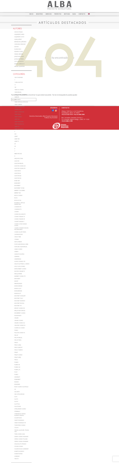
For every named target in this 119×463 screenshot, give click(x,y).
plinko (16, 362)
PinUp (16, 352)
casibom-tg (17, 209)
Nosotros (39, 14)
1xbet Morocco (19, 124)
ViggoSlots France (20, 444)
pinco (16, 342)
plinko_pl (17, 369)
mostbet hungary (20, 296)
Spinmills (17, 411)
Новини (16, 456)
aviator (16, 161)
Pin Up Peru (17, 340)
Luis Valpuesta (19, 61)
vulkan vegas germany (21, 449)
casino (16, 211)
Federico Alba (18, 51)
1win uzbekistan (19, 107)
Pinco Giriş (17, 345)
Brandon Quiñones (20, 42)
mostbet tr (17, 305)
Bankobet (17, 183)
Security (17, 392)
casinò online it (19, 221)
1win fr (16, 97)
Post (15, 372)
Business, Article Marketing (19, 203)
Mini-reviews (18, 283)
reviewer (17, 384)
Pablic (16, 330)
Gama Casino (18, 249)
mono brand (18, 286)
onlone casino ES (19, 325)
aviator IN (17, 171)
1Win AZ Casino (19, 89)
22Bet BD (17, 139)
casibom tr (17, 207)
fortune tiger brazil (20, 246)
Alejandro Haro (19, 34)
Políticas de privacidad (50, 118)
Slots (16, 399)
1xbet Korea (18, 116)
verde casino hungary (21, 436)
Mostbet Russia (19, 303)
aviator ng (17, 178)
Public (16, 374)
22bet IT (16, 141)
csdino (16, 239)
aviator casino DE (20, 166)
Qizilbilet (17, 377)
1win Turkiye (18, 104)
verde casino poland (21, 439)
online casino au (19, 323)
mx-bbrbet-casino (19, 313)
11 (15, 85)
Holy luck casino (19, 266)
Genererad (17, 259)
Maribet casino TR (19, 276)
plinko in (17, 364)
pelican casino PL (19, 332)
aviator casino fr (19, 168)
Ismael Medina (18, 54)
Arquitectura (18, 158)
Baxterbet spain (19, 188)
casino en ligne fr (19, 214)
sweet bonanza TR (20, 423)
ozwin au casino (19, 328)
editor (16, 46)
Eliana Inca (17, 49)
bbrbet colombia (19, 190)
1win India (17, 99)
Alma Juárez (18, 39)
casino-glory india (20, 232)
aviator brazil (18, 163)
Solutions (17, 406)
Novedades (17, 315)
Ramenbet (17, 379)
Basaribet (17, 185)
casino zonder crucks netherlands (21, 228)
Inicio (31, 14)
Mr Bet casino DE (19, 308)
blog (15, 198)
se (15, 389)
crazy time (17, 237)
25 (15, 144)
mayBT (16, 281)
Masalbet (17, 278)
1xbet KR (16, 119)
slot (15, 396)
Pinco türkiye (18, 350)
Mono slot (17, 288)
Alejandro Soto (19, 37)
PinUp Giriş (17, 357)
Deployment (18, 242)
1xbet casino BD (19, 112)
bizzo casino (18, 195)
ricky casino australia (21, 387)
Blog (74, 14)
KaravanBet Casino (20, 269)
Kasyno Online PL (19, 271)
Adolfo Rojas (18, 32)
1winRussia (17, 109)
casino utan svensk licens (20, 224)
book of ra (17, 200)
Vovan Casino (18, 446)
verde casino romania (21, 441)
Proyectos (57, 14)
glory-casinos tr (19, 261)
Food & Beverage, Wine (21, 244)
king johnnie (18, 274)
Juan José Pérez (19, 59)
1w (15, 87)
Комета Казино (19, 451)
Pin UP (16, 335)
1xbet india (17, 114)
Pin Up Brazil (18, 337)
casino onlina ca (19, 216)
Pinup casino (18, 355)
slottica (17, 404)
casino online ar (19, 219)
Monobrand (18, 291)
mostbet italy (18, 298)
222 (15, 134)
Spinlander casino (20, 409)
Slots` (16, 401)
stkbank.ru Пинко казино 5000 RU (20, 414)
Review (16, 382)
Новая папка (18, 454)
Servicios (49, 14)
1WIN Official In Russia (21, 102)
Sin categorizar (19, 394)
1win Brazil (17, 92)
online (16, 318)
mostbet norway (19, 301)
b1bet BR (17, 180)
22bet (16, 136)
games (16, 251)
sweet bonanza (19, 420)
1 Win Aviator (18, 82)
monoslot (17, 293)
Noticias (67, 14)
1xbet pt (16, 126)
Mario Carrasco (19, 64)
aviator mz (17, 176)
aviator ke (17, 173)
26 (15, 146)
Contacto (82, 14)
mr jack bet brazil (19, 310)
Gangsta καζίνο (19, 254)
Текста (16, 458)
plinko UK (17, 367)
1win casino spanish (20, 94)
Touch (16, 427)
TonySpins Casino (19, 425)
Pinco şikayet (18, 347)
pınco (16, 360)
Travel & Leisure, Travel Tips (21, 430)
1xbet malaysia (19, 121)
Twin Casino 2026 (19, 434)
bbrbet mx (17, 193)
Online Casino (18, 320)
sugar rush (18, 418)
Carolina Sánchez (20, 44)
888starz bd (18, 153)
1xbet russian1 (19, 129)
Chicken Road (18, 234)
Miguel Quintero (19, 66)
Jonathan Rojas (19, 56)
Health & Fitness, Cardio (21, 264)
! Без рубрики (18, 77)
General (16, 256)
